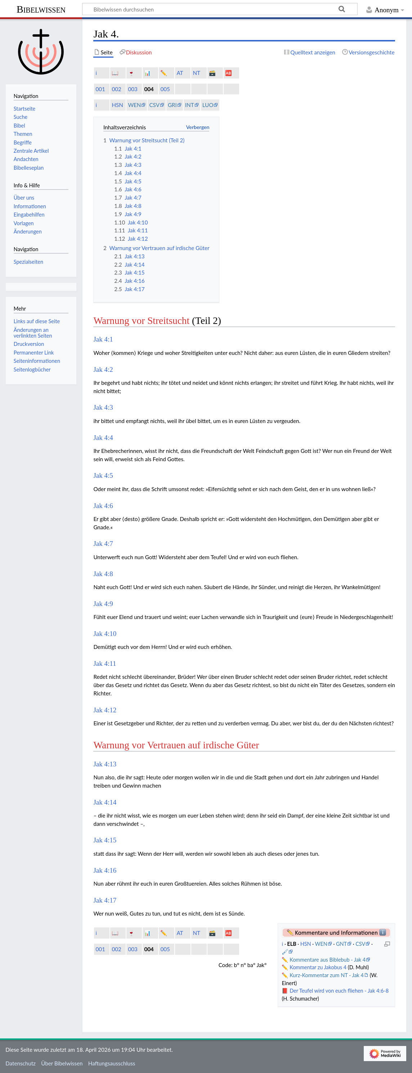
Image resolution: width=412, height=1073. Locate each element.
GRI (172, 105)
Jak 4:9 (103, 603)
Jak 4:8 (103, 574)
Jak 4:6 (103, 505)
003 (132, 89)
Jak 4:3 (103, 407)
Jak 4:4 (103, 437)
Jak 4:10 (104, 633)
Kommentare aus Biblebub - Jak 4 (328, 960)
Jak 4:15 (104, 840)
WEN (134, 105)
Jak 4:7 (103, 543)
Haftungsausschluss (111, 1063)
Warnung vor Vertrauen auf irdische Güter (176, 745)
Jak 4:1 (103, 339)
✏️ (163, 73)
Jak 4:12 (104, 710)
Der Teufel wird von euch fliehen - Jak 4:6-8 (339, 991)
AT (179, 73)
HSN (117, 105)
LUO (208, 105)
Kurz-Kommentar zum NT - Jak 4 (327, 975)
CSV (154, 105)
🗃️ (212, 73)
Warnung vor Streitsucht (141, 320)
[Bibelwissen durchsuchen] (219, 9)
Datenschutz (20, 1063)
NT (196, 73)
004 (148, 89)
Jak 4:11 (104, 663)
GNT (341, 944)
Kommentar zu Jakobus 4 (318, 967)
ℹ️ (96, 73)
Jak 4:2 (103, 369)
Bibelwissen (41, 9)
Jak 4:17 (104, 900)
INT (189, 105)
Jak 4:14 (104, 802)
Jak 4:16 (104, 870)
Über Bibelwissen (61, 1063)
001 (100, 89)
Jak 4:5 (103, 475)
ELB (292, 944)
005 (165, 89)
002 (116, 89)
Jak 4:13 (104, 764)
